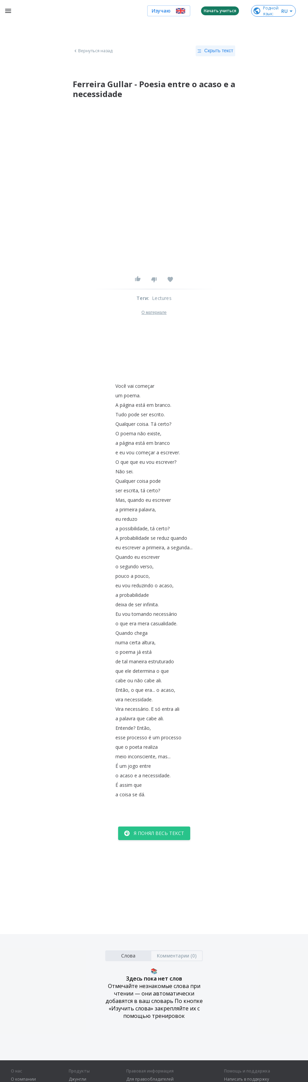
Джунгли (77, 1079)
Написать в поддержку (246, 1079)
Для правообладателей (150, 1079)
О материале (154, 312)
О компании (23, 1079)
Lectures (162, 298)
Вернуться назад (93, 51)
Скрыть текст (215, 51)
